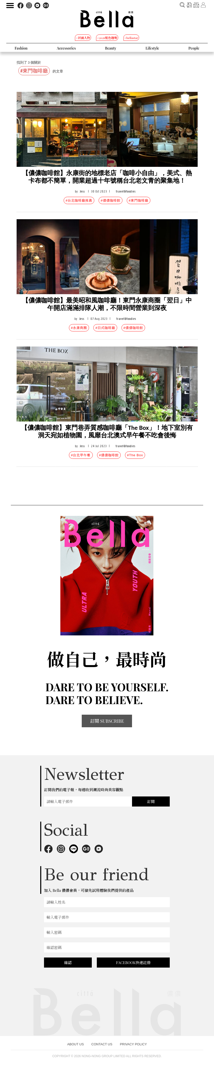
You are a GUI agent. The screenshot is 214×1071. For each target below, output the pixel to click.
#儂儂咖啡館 (110, 200)
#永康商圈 (79, 328)
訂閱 (151, 801)
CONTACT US (101, 1044)
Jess (82, 191)
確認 (68, 962)
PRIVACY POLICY (133, 1044)
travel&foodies (126, 191)
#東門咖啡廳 (138, 200)
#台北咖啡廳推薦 (79, 200)
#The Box (135, 455)
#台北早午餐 (81, 455)
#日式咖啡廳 (105, 328)
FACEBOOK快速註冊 (133, 962)
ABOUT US (75, 1044)
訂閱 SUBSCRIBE (107, 721)
